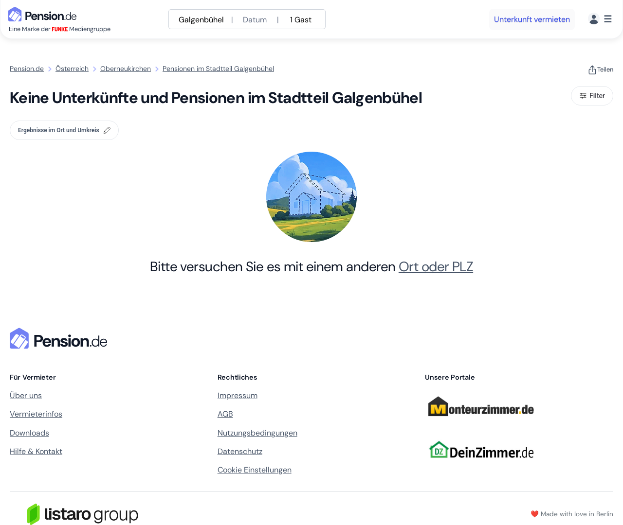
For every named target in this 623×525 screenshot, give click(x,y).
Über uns (26, 395)
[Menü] (600, 19)
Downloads (29, 433)
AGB (225, 414)
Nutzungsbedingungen (257, 433)
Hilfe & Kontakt (36, 451)
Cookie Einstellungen (255, 470)
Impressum (237, 395)
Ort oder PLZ (436, 267)
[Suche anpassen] (247, 19)
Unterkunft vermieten (532, 19)
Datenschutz (240, 451)
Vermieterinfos (36, 414)
